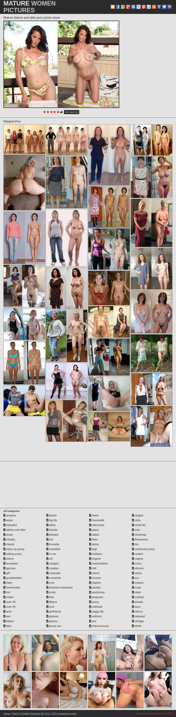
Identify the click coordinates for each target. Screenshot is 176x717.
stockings (139, 534)
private (137, 601)
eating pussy (12, 553)
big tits (51, 520)
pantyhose (97, 592)
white (136, 626)
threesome (140, 539)
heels (94, 515)
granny (52, 621)
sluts (136, 520)
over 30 (9, 601)
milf (92, 568)
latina (94, 544)
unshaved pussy (143, 549)
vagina (137, 558)
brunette (52, 544)
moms (94, 573)
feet (50, 597)
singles (137, 515)
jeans (94, 529)
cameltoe (53, 549)
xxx (135, 577)
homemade (11, 587)
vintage (138, 621)
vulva (136, 563)
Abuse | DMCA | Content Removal (21, 713)
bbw (7, 626)
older (136, 592)
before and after (14, 529)
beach (51, 515)
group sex (53, 626)
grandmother (12, 577)
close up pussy (13, 549)
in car (51, 553)
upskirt (137, 553)
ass (6, 616)
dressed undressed (59, 587)
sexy (136, 606)
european (10, 563)
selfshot (95, 616)
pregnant (96, 597)
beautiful (10, 525)
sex (92, 621)
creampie (53, 573)
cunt (50, 582)
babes (8, 621)
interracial (96, 525)
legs (93, 549)
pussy (94, 601)
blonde (52, 529)
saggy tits (96, 611)
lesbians (95, 553)
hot (6, 592)
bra (49, 539)
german (9, 568)
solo (136, 529)
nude (136, 587)
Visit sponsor (72, 112)
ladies (94, 534)
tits (135, 544)
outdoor (138, 597)
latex (93, 539)
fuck (50, 606)
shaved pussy (99, 626)
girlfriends (53, 611)
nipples (95, 582)
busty (8, 534)
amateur (9, 515)
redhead (95, 606)
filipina (51, 601)
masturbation (98, 563)
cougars (52, 563)
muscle (95, 577)
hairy (7, 582)
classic (8, 544)
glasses (52, 616)
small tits (139, 525)
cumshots (53, 577)
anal (7, 611)
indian (8, 597)
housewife (96, 520)
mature (137, 582)
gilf (6, 573)
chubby (9, 539)
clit (49, 558)
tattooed (138, 616)
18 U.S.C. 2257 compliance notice (58, 713)
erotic (51, 592)
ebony (8, 558)
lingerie (95, 558)
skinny (137, 611)
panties (95, 587)
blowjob (52, 534)
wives (137, 573)
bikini (51, 525)
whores (138, 568)
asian (8, 520)
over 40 (9, 606)
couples (52, 568)
